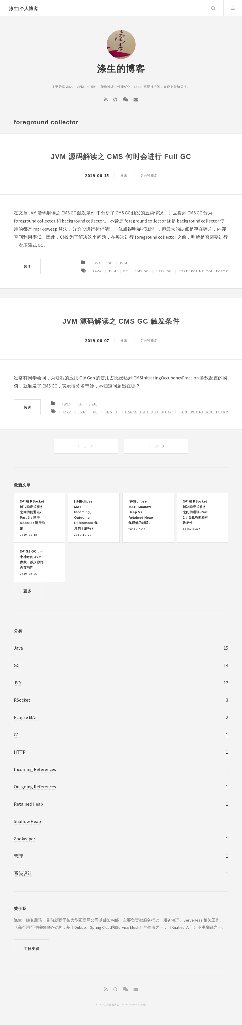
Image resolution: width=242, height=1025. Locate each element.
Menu (233, 8)
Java (96, 263)
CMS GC (142, 271)
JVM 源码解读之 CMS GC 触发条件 (62, 213)
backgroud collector (148, 412)
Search (213, 8)
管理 (18, 856)
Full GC (163, 271)
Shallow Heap (27, 821)
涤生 (143, 1004)
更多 (27, 591)
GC (110, 263)
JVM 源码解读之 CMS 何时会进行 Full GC (121, 156)
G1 (16, 734)
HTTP (20, 752)
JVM (123, 263)
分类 (18, 631)
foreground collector (203, 271)
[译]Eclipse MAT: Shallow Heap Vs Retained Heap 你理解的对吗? (140, 512)
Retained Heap (28, 804)
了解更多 (31, 948)
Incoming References (35, 769)
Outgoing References (35, 786)
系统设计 (23, 873)
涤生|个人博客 (23, 8)
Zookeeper (24, 838)
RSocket (22, 700)
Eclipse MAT (25, 717)
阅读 (27, 266)
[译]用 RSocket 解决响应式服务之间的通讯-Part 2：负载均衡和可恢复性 (195, 512)
